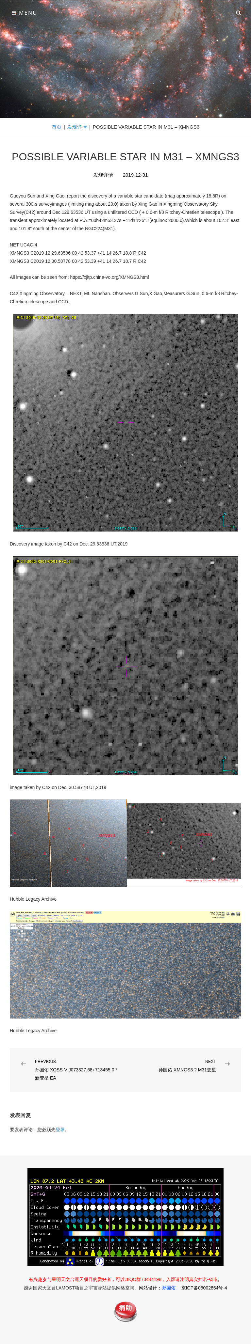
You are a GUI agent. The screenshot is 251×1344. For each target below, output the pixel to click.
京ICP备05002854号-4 (204, 1287)
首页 (56, 127)
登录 (60, 1129)
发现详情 (77, 127)
